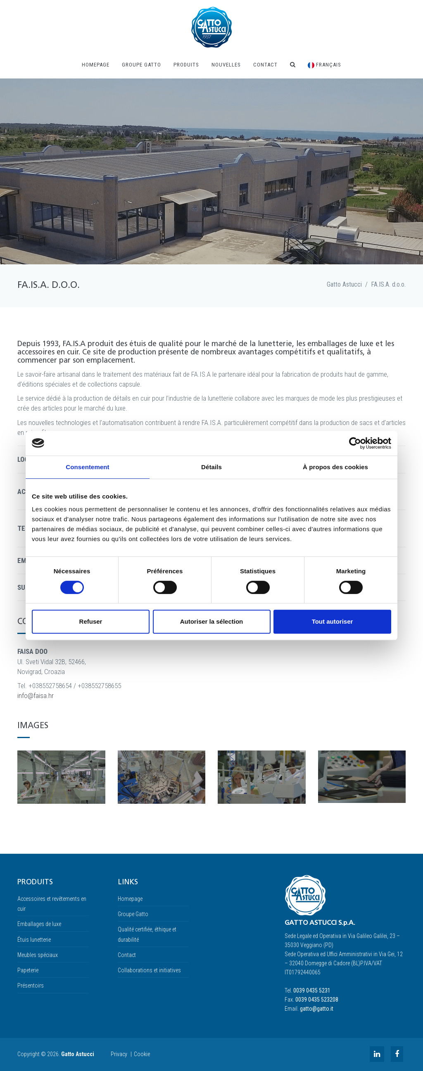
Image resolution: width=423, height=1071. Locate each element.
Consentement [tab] (87, 466)
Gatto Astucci (344, 284)
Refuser (90, 621)
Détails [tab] (211, 466)
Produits (186, 65)
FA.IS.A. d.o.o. (388, 284)
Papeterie (27, 970)
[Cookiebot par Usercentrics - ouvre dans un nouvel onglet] (355, 443)
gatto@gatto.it (316, 1008)
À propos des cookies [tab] (335, 466)
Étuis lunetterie (34, 939)
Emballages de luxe (39, 924)
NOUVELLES (226, 65)
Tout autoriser (332, 621)
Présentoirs (30, 985)
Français (324, 65)
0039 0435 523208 (316, 999)
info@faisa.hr (35, 695)
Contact (265, 65)
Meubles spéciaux (37, 955)
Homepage (95, 65)
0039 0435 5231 (311, 990)
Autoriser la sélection (211, 621)
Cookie (142, 1054)
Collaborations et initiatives (149, 970)
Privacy (119, 1054)
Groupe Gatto (141, 65)
